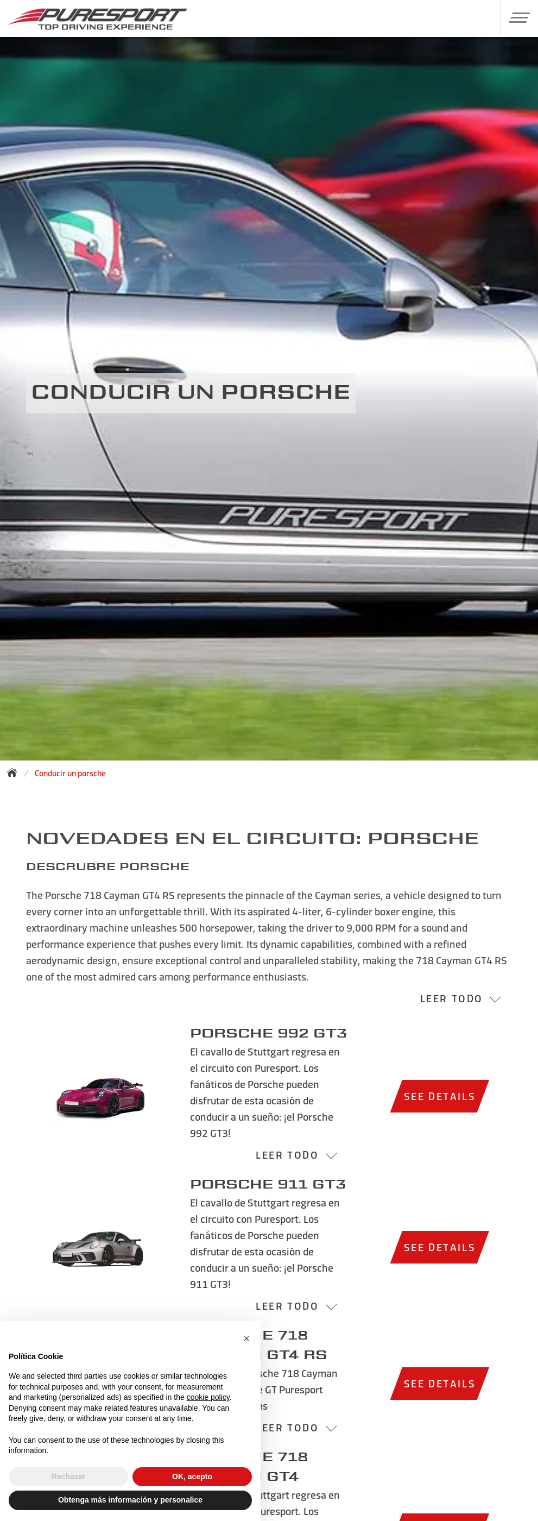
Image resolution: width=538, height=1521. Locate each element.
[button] (515, 17)
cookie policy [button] (208, 1397)
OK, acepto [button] (192, 1476)
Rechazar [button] (68, 1476)
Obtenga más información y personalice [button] (130, 1499)
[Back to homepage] (15, 772)
